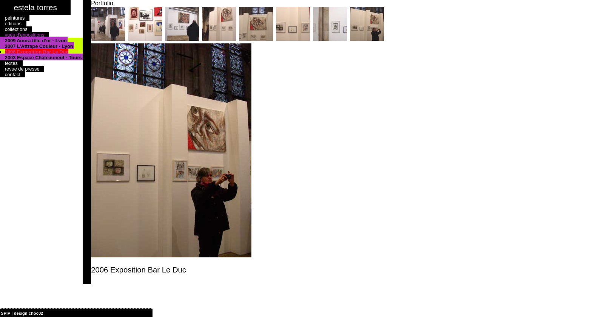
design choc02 (28, 313)
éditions (13, 23)
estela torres (35, 7)
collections (16, 29)
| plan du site (57, 313)
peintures (15, 18)
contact (12, 74)
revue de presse (22, 69)
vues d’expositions (25, 35)
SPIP (6, 313)
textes (11, 63)
